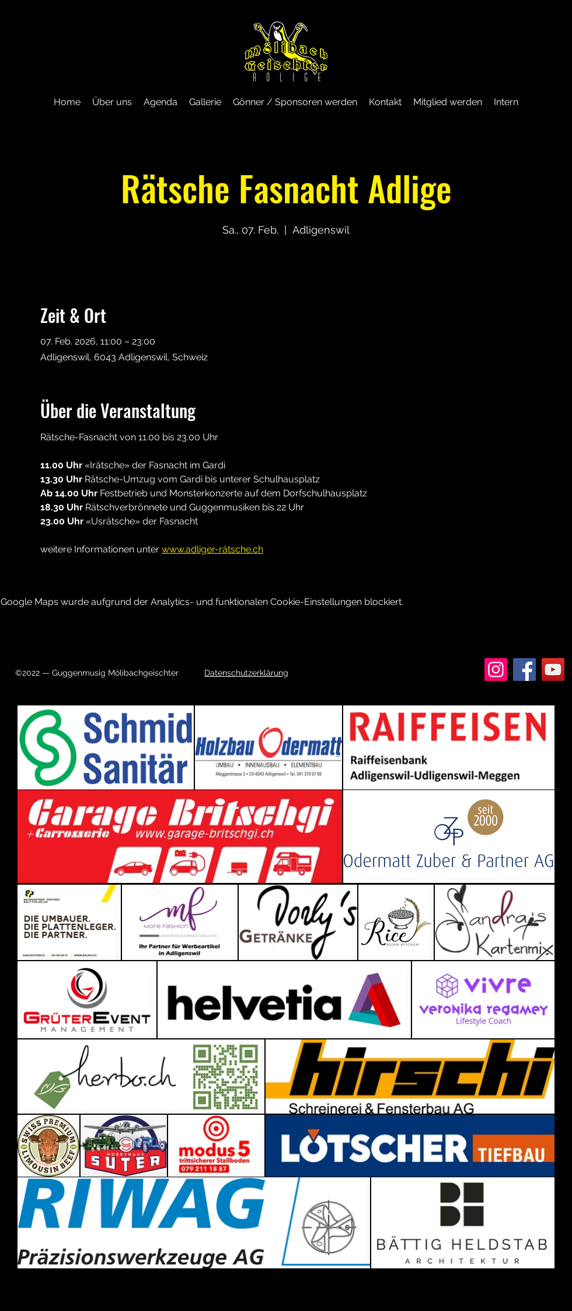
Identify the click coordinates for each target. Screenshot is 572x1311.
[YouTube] (553, 669)
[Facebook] (524, 669)
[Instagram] (495, 669)
